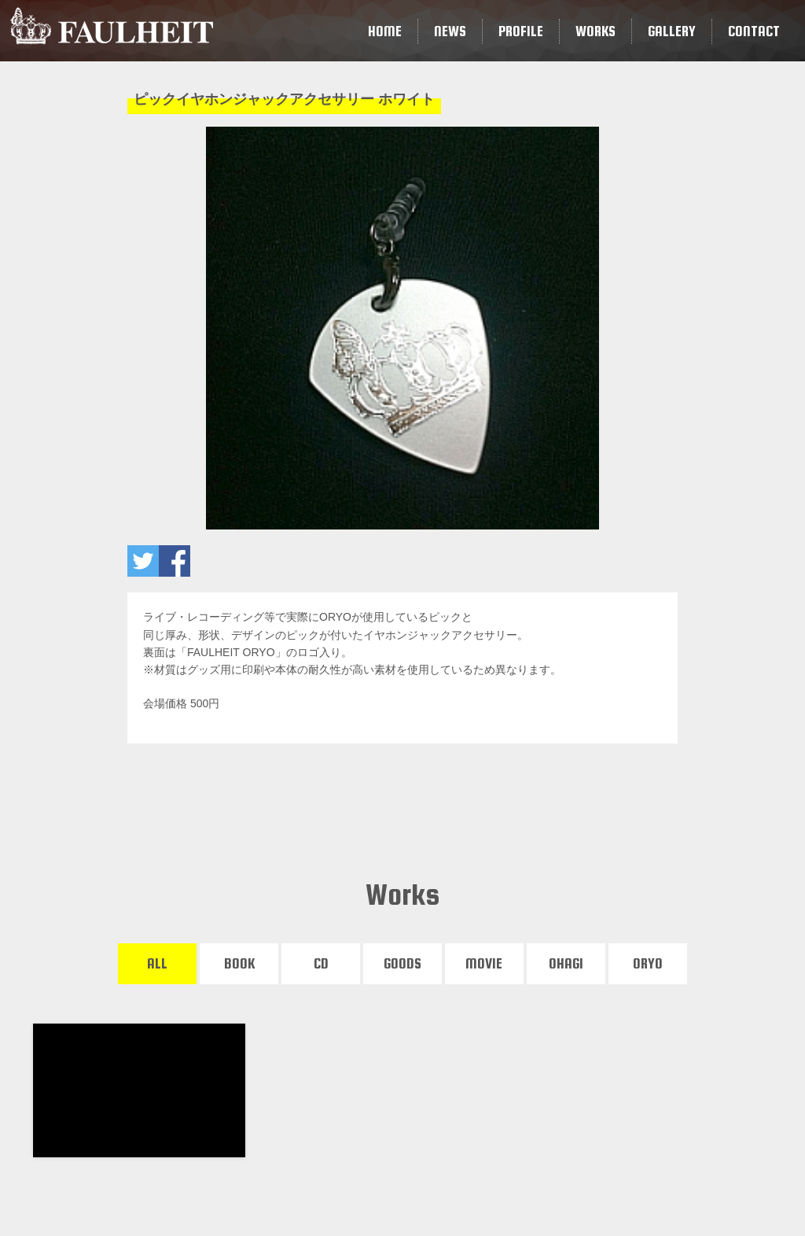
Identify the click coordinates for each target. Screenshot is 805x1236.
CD (321, 963)
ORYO (648, 963)
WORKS (595, 31)
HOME (385, 31)
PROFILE (520, 31)
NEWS (450, 31)
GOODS (402, 963)
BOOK (239, 963)
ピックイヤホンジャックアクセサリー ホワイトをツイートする (143, 561)
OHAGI (566, 963)
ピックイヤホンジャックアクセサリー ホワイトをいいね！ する (174, 561)
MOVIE (483, 963)
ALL (157, 963)
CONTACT (754, 31)
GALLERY (672, 31)
